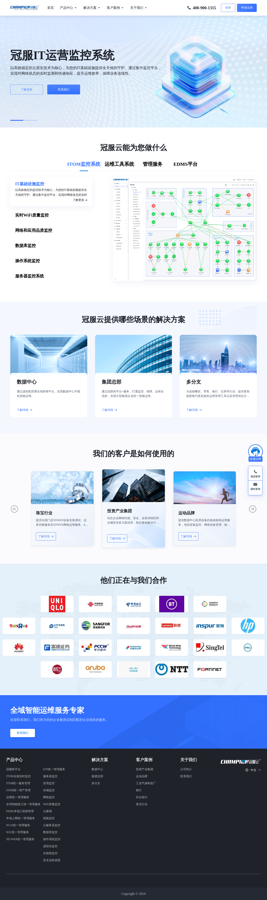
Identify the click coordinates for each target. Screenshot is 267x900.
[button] (16, 120)
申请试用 (247, 7)
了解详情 (24, 410)
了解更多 (26, 89)
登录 (228, 7)
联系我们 (63, 89)
